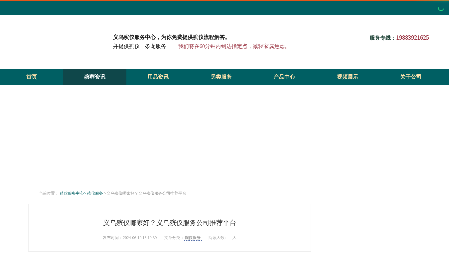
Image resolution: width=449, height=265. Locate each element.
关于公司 (410, 77)
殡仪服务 (95, 193)
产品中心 (284, 77)
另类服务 (221, 77)
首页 (31, 77)
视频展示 (347, 77)
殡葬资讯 (94, 77)
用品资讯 (158, 77)
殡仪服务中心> (73, 193)
